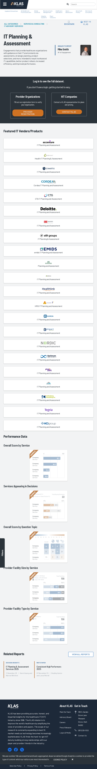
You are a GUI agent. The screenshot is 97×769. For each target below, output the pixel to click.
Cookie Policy (60, 759)
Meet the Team (65, 712)
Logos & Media (65, 733)
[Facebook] (16, 750)
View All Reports (81, 654)
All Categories (11, 24)
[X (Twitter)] (22, 750)
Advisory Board (65, 717)
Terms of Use (49, 766)
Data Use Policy (15, 766)
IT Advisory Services (13, 26)
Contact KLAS (69, 112)
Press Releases (65, 727)
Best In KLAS (86, 22)
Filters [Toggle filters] (2, 553)
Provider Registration (28, 113)
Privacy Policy (32, 766)
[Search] (82, 4)
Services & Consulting (34, 24)
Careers (62, 722)
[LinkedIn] (10, 750)
